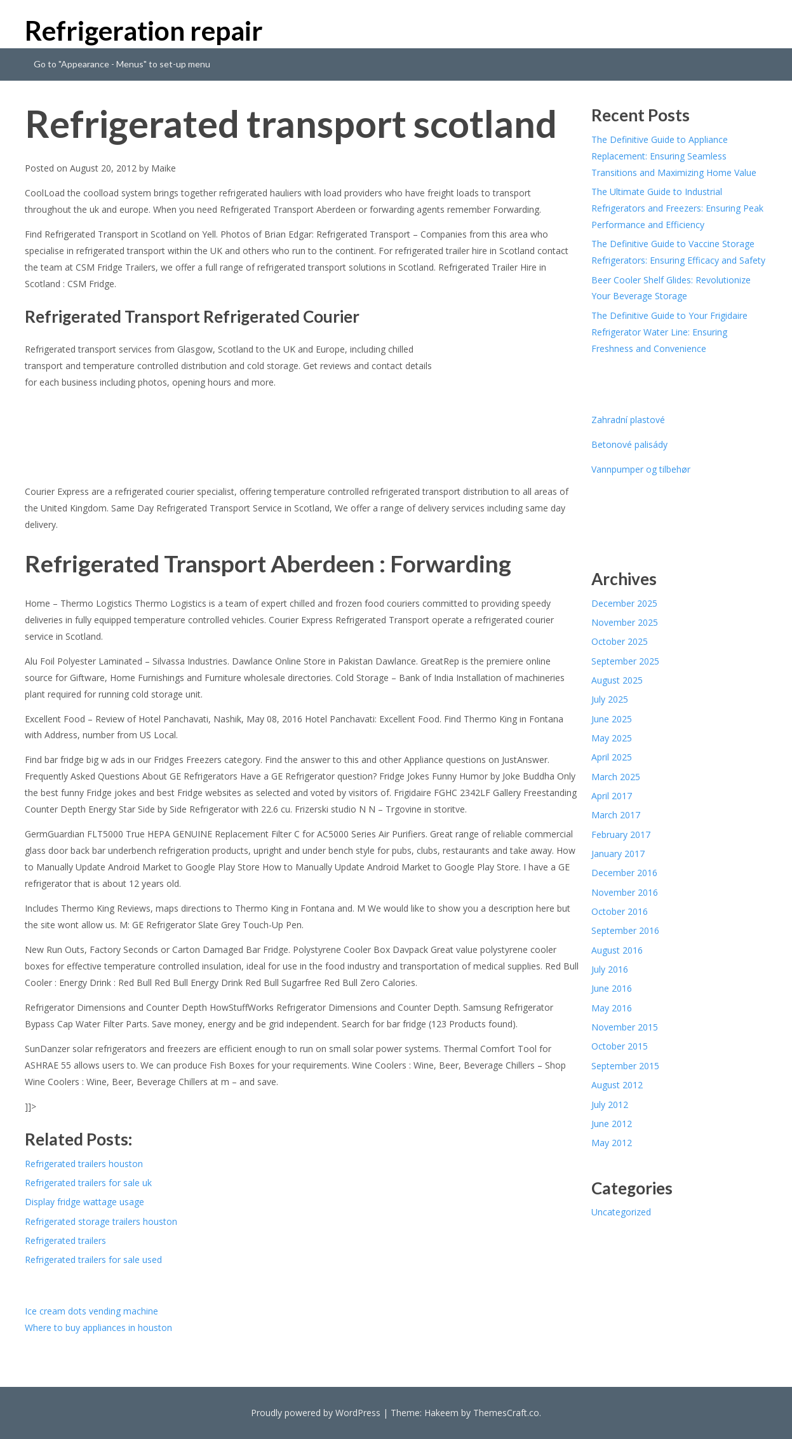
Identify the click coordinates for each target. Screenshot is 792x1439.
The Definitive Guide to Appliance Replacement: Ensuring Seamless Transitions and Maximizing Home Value (673, 156)
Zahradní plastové (628, 420)
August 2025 (617, 680)
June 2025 (611, 719)
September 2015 (625, 1066)
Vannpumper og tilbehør (640, 469)
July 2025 (609, 699)
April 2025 (611, 757)
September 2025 (625, 661)
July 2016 (609, 969)
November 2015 (624, 1027)
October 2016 (619, 911)
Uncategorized (621, 1212)
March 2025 (615, 777)
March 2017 (615, 815)
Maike (163, 168)
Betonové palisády (629, 444)
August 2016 (617, 950)
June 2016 (611, 988)
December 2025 (624, 603)
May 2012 (611, 1143)
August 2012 (617, 1085)
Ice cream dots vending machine (91, 1311)
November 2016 (624, 892)
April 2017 (611, 796)
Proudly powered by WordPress (315, 1413)
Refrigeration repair (144, 30)
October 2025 (619, 641)
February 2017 (620, 834)
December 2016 (624, 873)
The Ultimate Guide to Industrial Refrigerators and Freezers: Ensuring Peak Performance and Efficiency (677, 208)
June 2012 (611, 1124)
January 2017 (618, 854)
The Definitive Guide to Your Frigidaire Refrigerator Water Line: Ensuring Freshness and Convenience (669, 332)
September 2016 (625, 930)
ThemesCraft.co (506, 1413)
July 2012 (609, 1104)
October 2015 (619, 1046)
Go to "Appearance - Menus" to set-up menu (122, 63)
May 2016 (611, 1008)
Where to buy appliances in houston (98, 1327)
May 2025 (611, 738)
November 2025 (624, 622)
